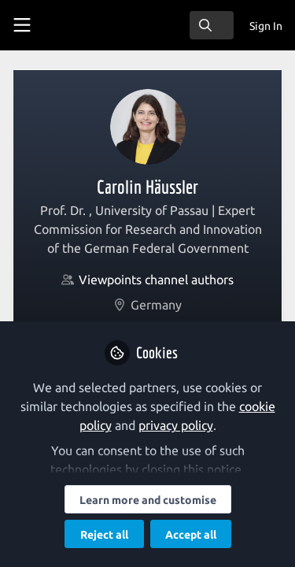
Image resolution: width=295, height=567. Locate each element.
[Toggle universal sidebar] (22, 25)
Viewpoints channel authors (156, 279)
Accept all (190, 534)
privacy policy (175, 425)
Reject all (104, 534)
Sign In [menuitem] (265, 26)
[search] (212, 25)
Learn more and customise (147, 500)
